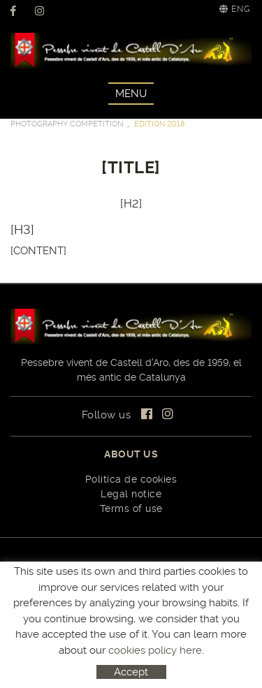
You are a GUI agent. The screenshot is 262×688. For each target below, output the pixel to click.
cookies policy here (155, 650)
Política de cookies (131, 479)
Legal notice (131, 493)
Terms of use (131, 508)
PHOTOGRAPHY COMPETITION (66, 124)
